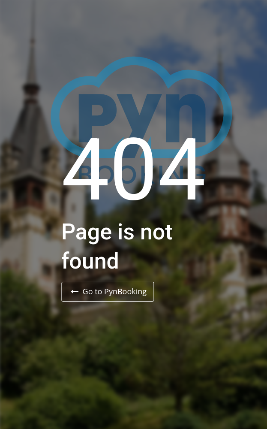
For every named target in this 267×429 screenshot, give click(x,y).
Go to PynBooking (109, 291)
